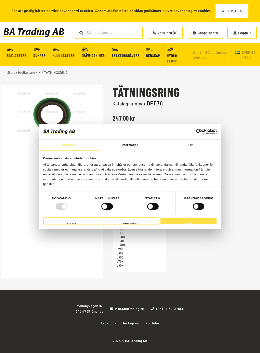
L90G (120, 257)
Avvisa (72, 223)
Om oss (221, 52)
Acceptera (232, 11)
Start (11, 72)
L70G (120, 249)
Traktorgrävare (125, 55)
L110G (120, 233)
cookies (86, 11)
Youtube (152, 323)
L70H (120, 261)
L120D (121, 237)
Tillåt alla (188, 223)
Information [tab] (130, 145)
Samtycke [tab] (69, 145)
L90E (120, 253)
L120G (121, 245)
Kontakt (199, 57)
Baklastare (17, 55)
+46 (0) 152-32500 (167, 309)
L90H (120, 265)
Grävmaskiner (93, 55)
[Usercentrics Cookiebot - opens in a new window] (199, 132)
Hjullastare (63, 55)
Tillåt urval (130, 223)
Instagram (131, 323)
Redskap (153, 55)
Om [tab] (190, 145)
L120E (121, 241)
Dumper (39, 55)
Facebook (109, 323)
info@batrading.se (127, 309)
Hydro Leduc (172, 58)
